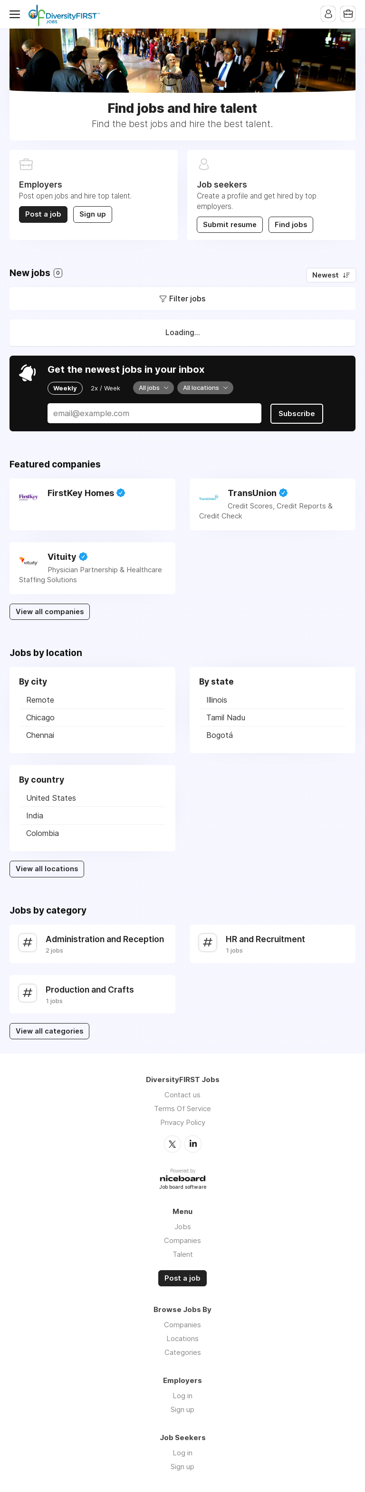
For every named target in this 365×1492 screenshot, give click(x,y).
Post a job (43, 214)
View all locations (47, 868)
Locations (182, 1338)
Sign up (92, 214)
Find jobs (291, 224)
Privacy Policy (182, 1121)
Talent (183, 1253)
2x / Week (105, 387)
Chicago (40, 717)
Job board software (182, 1187)
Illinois (216, 699)
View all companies (50, 611)
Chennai (40, 734)
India (34, 815)
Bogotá (219, 734)
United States (51, 797)
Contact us (182, 1094)
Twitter (172, 1143)
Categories (182, 1351)
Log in (182, 1395)
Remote (40, 699)
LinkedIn (193, 1143)
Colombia (42, 832)
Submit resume (230, 224)
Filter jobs (187, 298)
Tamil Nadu (225, 717)
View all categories (49, 1030)
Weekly (65, 387)
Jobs (182, 1225)
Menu (17, 14)
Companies (182, 1239)
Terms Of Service (182, 1108)
